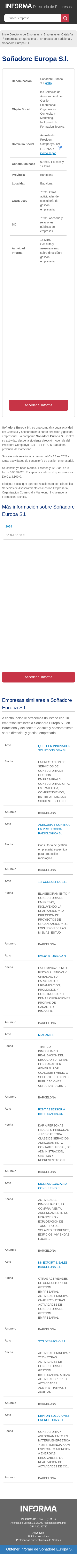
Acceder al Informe (38, 405)
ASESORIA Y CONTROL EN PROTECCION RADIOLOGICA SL (54, 829)
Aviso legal (39, 1532)
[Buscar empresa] (33, 18)
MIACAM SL (46, 1035)
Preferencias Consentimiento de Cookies (38, 1540)
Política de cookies (38, 1536)
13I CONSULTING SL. (52, 881)
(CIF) (48, 83)
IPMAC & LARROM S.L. (53, 956)
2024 (9, 526)
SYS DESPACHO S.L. (52, 1341)
